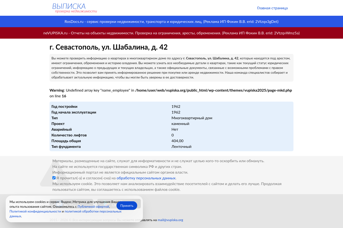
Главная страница (272, 7)
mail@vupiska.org (170, 220)
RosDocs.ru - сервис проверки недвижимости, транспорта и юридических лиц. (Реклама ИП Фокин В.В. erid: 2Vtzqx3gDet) (171, 21)
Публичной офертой (93, 206)
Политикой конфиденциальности (35, 211)
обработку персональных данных (146, 178)
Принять (126, 205)
